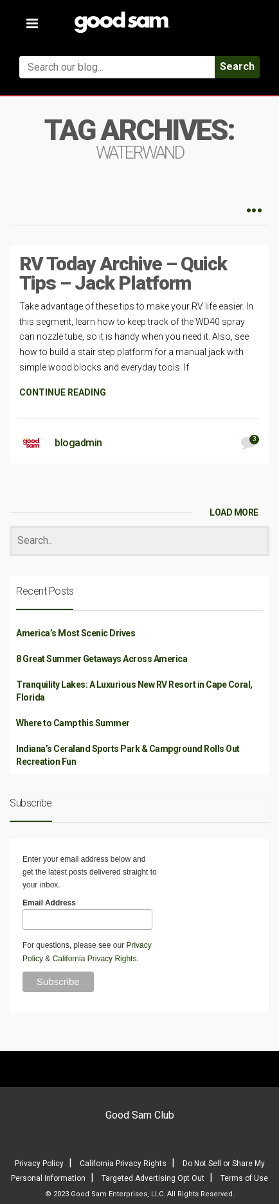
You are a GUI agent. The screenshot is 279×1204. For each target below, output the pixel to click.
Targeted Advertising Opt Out (153, 1178)
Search (237, 66)
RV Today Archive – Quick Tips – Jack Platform (123, 273)
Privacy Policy (39, 1163)
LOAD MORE (234, 512)
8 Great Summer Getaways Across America (101, 659)
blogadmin (78, 443)
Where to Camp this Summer (73, 723)
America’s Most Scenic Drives (75, 633)
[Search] (139, 541)
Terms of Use (244, 1178)
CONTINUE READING (62, 392)
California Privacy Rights (95, 958)
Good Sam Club (139, 1115)
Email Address (49, 902)
